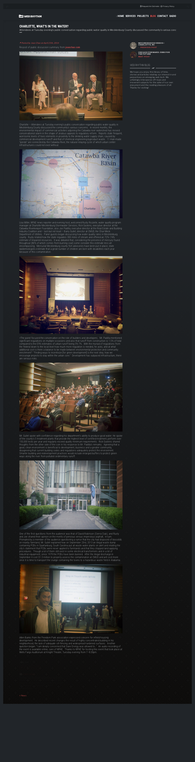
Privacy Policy (168, 6)
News (22, 695)
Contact (162, 16)
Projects (143, 16)
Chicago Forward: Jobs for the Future (154, 53)
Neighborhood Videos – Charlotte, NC (151, 44)
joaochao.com (72, 47)
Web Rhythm (30, 16)
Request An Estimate (150, 6)
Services (130, 16)
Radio (172, 16)
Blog (153, 16)
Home (121, 16)
